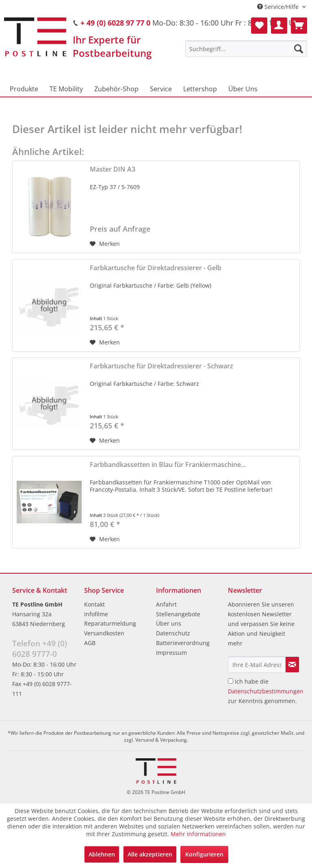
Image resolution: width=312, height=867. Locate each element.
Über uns (168, 623)
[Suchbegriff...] (246, 49)
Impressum (171, 652)
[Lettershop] (200, 89)
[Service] (161, 89)
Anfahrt (166, 604)
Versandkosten (104, 633)
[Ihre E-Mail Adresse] (257, 664)
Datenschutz (173, 633)
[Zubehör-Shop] (116, 89)
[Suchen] (298, 49)
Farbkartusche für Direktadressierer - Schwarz (161, 366)
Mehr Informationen (198, 834)
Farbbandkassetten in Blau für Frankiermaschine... (168, 464)
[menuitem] (246, 49)
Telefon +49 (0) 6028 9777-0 (39, 648)
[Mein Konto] (279, 25)
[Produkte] (24, 89)
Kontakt (94, 604)
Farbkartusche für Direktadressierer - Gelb (155, 268)
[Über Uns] (243, 89)
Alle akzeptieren (150, 854)
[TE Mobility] (66, 89)
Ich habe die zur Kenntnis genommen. (265, 691)
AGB (89, 643)
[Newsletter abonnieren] (292, 664)
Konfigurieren (204, 854)
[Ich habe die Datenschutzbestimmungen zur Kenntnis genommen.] (230, 681)
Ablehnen (102, 854)
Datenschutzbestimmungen (265, 691)
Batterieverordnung (183, 643)
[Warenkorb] (299, 25)
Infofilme (96, 614)
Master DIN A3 (112, 169)
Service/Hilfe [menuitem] (278, 7)
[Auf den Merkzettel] (105, 244)
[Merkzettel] (259, 25)
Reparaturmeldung (110, 623)
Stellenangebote (178, 614)
